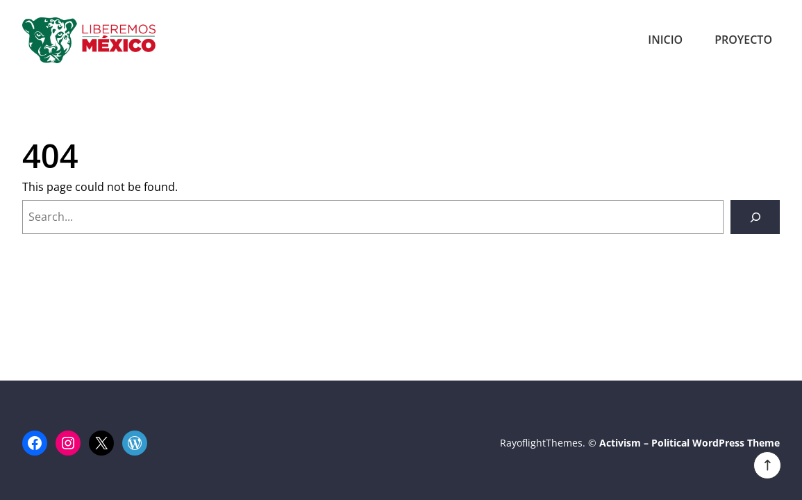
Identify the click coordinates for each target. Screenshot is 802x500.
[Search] (755, 217)
